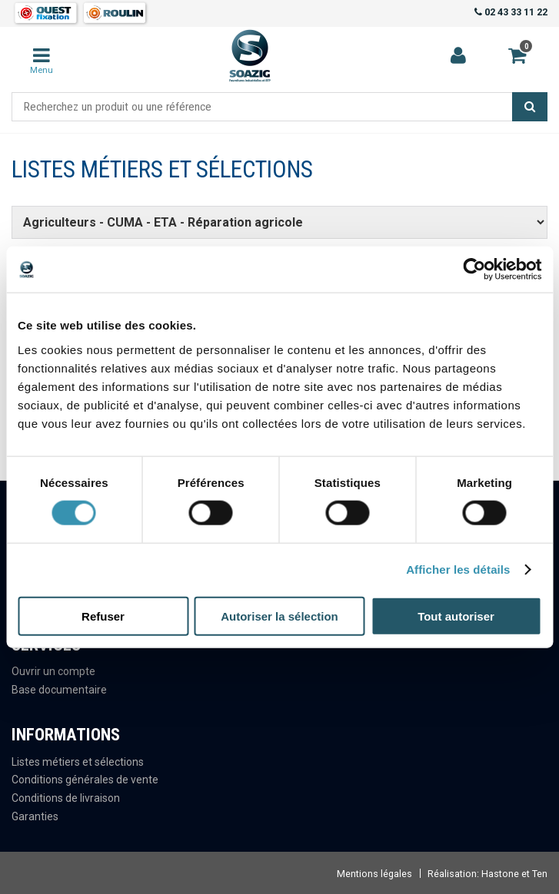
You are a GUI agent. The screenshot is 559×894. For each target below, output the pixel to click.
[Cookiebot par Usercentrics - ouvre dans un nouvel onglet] (474, 269)
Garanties (35, 816)
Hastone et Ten (514, 873)
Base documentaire (59, 690)
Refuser (103, 615)
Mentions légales (374, 873)
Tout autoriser (456, 615)
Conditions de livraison (66, 798)
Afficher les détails (458, 569)
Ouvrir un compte (53, 671)
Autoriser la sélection (279, 615)
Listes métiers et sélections (78, 762)
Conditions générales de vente (85, 779)
